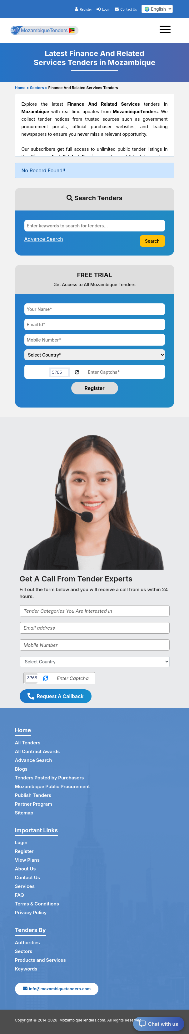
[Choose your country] (94, 354)
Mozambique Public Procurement (52, 786)
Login (103, 9)
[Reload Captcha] (77, 371)
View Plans (27, 860)
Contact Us (126, 9)
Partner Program (33, 804)
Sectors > (38, 87)
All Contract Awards (37, 751)
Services (25, 886)
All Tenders (28, 743)
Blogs (21, 769)
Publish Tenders (33, 795)
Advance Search (33, 760)
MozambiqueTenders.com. (82, 1020)
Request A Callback (55, 696)
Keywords (26, 969)
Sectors (23, 951)
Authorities (27, 942)
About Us (25, 869)
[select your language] (157, 9)
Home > (22, 87)
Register (83, 9)
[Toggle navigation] (167, 30)
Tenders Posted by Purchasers (49, 778)
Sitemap (24, 813)
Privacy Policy (31, 912)
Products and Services (40, 960)
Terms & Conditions (37, 904)
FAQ (19, 895)
